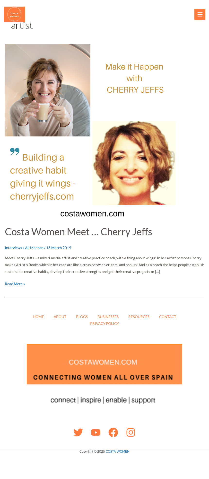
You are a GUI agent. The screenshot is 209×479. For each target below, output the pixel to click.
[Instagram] (131, 432)
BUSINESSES (108, 316)
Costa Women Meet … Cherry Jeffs (78, 231)
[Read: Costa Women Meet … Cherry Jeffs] (92, 131)
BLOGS (82, 316)
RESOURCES (138, 316)
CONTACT (167, 316)
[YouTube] (96, 432)
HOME (38, 316)
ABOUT (60, 316)
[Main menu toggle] (199, 14)
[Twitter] (78, 432)
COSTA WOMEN (118, 451)
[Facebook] (113, 432)
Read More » (15, 283)
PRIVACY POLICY (104, 323)
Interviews (13, 247)
